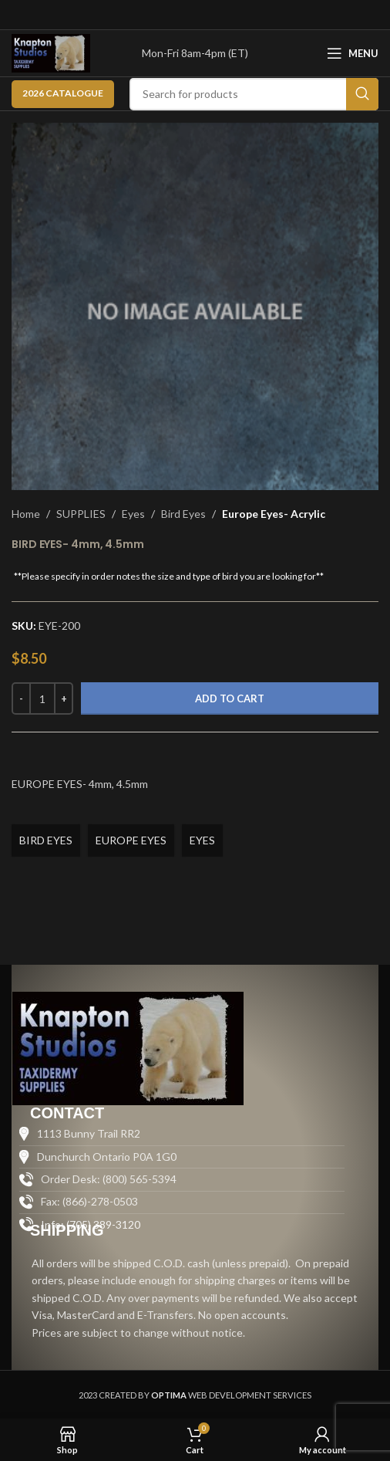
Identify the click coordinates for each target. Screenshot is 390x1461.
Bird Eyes (183, 513)
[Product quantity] (42, 698)
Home (26, 513)
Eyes (133, 513)
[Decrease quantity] (21, 698)
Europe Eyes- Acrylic (273, 513)
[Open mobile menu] (352, 53)
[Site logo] (51, 52)
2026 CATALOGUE (62, 93)
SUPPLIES (81, 513)
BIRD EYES (45, 840)
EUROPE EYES (131, 840)
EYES (202, 840)
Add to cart (229, 698)
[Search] (253, 94)
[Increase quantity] (63, 698)
